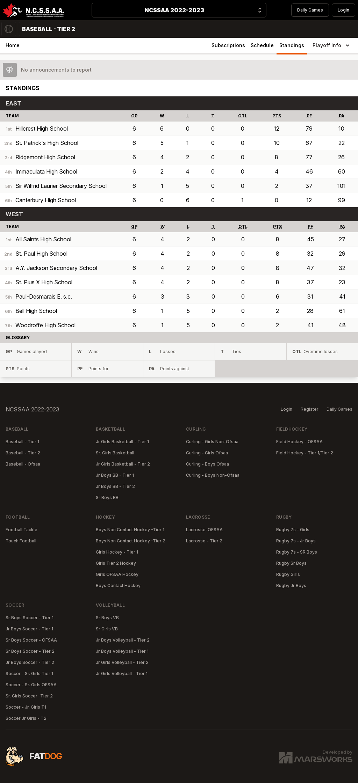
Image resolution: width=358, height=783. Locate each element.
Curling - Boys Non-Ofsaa (212, 475)
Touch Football (21, 540)
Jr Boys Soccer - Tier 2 (30, 662)
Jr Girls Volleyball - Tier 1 (122, 673)
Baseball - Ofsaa (23, 464)
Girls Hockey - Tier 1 (117, 552)
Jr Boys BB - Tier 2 (115, 486)
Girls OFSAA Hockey (117, 574)
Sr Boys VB (107, 617)
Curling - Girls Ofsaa (207, 452)
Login (343, 10)
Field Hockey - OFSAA (299, 441)
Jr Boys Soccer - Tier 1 (29, 628)
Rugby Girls (288, 574)
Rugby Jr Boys (291, 585)
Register (309, 409)
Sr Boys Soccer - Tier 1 (29, 617)
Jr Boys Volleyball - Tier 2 (123, 640)
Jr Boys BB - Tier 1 (115, 475)
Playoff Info (332, 45)
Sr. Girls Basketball (115, 452)
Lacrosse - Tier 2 (204, 540)
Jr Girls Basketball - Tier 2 (123, 464)
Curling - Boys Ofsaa (207, 464)
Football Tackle (21, 529)
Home (13, 45)
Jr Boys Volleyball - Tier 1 (122, 651)
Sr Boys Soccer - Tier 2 (30, 651)
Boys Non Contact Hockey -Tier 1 (130, 529)
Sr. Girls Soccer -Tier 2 (29, 695)
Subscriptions (228, 45)
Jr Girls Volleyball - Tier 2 (122, 662)
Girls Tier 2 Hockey (116, 563)
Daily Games (310, 10)
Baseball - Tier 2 (23, 452)
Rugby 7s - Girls (292, 529)
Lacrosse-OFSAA (204, 529)
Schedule (262, 45)
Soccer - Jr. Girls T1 (26, 707)
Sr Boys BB (107, 497)
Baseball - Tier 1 (22, 441)
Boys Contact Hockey (118, 585)
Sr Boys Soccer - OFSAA (31, 640)
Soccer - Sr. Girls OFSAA (31, 684)
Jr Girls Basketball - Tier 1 (122, 441)
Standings (291, 45)
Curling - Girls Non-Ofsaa (212, 441)
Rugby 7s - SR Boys (296, 552)
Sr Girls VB (107, 628)
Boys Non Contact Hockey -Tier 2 (130, 540)
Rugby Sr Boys (291, 563)
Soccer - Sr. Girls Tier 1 (29, 673)
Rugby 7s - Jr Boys (296, 540)
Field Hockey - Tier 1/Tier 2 (304, 452)
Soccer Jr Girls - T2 (26, 718)
